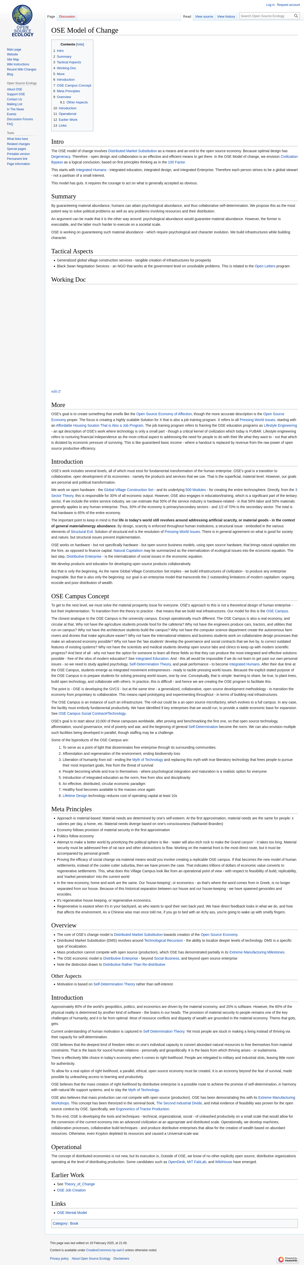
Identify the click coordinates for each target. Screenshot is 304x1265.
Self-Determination (203, 727)
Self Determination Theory (163, 1031)
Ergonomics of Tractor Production (142, 1109)
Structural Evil (82, 532)
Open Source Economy (219, 935)
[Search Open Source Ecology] (269, 15)
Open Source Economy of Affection (164, 414)
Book (74, 1223)
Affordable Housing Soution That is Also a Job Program (99, 425)
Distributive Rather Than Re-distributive (134, 964)
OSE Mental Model (72, 1213)
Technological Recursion (163, 940)
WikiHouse (223, 1162)
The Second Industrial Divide (179, 1103)
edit (54, 391)
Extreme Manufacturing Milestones (257, 952)
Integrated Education (152, 659)
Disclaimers (121, 1258)
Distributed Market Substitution (132, 151)
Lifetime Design (75, 796)
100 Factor (176, 162)
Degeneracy (60, 156)
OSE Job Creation (71, 1190)
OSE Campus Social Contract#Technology (92, 713)
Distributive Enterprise (84, 556)
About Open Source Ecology (91, 1258)
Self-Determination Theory (150, 664)
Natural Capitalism (128, 550)
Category (60, 1223)
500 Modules (195, 490)
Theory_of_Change (79, 1184)
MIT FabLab (196, 1162)
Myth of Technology (147, 760)
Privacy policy (59, 1258)
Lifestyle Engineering (280, 425)
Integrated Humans (91, 170)
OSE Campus (277, 611)
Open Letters (265, 266)
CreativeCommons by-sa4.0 (105, 1250)
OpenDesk (176, 1162)
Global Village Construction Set (129, 490)
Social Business (166, 958)
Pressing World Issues (257, 420)
